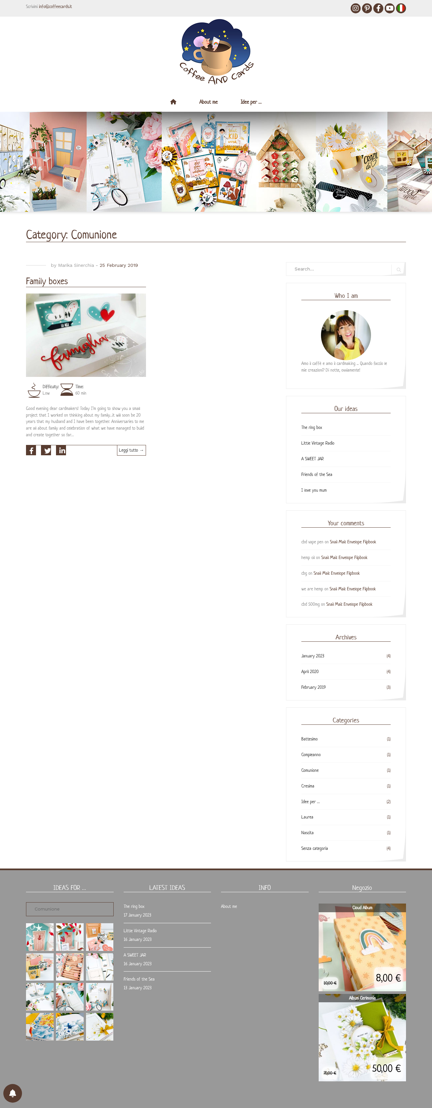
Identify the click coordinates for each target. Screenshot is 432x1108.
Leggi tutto (132, 451)
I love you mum (314, 490)
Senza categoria (314, 848)
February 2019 (313, 687)
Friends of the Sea (316, 474)
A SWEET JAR (312, 459)
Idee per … (251, 101)
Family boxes (47, 281)
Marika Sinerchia (76, 265)
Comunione (310, 770)
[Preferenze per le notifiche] (12, 1093)
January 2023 (312, 656)
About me (208, 101)
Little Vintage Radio (317, 443)
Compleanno (311, 754)
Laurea (307, 817)
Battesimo (309, 739)
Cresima (307, 786)
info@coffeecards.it (55, 6)
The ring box (311, 427)
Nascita (307, 833)
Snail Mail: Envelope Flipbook (353, 542)
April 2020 (310, 671)
